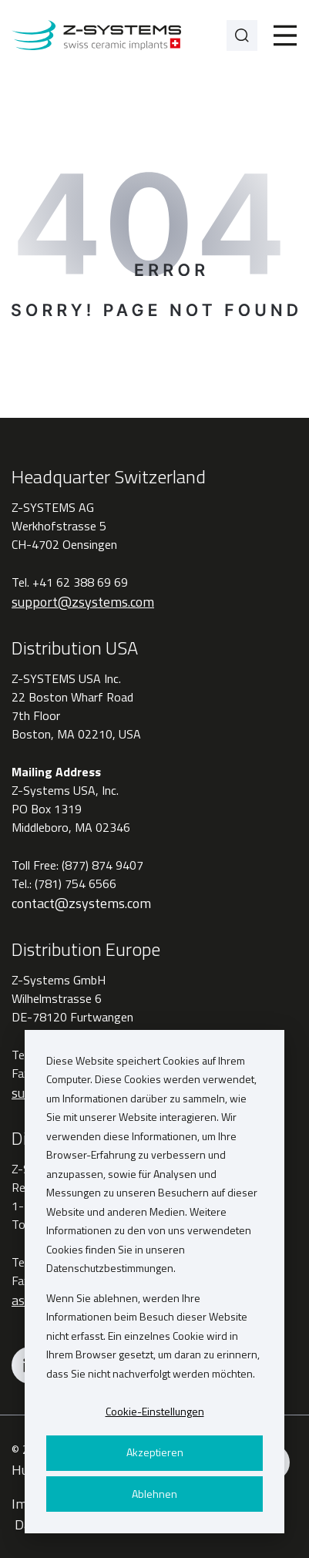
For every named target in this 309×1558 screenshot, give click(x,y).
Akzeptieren (154, 1452)
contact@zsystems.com (81, 903)
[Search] (242, 35)
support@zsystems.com (83, 601)
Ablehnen (154, 1494)
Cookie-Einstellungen (155, 1411)
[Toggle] (285, 35)
